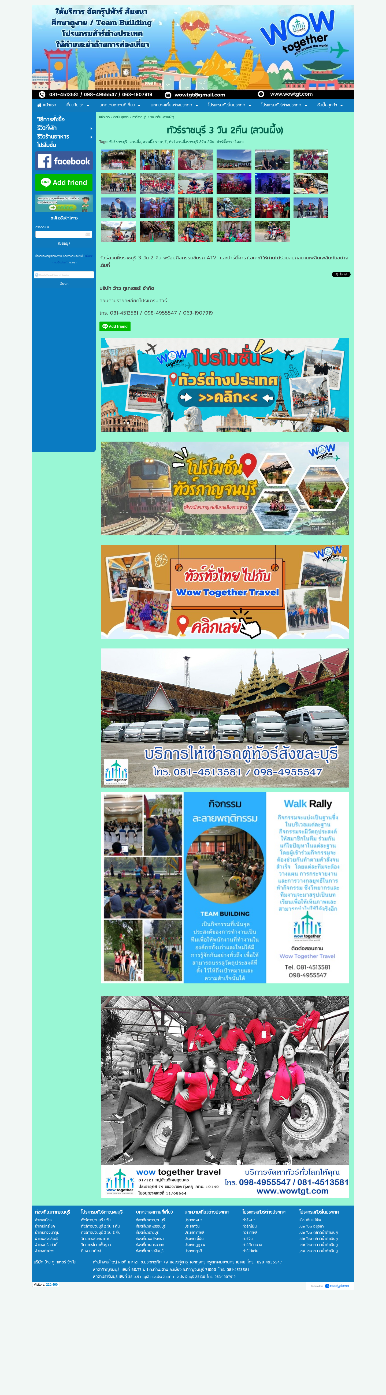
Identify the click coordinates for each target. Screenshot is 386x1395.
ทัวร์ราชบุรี (118, 142)
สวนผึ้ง (135, 142)
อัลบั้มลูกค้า (121, 117)
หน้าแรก (104, 117)
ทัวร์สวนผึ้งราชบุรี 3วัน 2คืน (191, 142)
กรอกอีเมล (42, 227)
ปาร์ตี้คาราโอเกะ (230, 142)
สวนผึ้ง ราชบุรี (155, 142)
